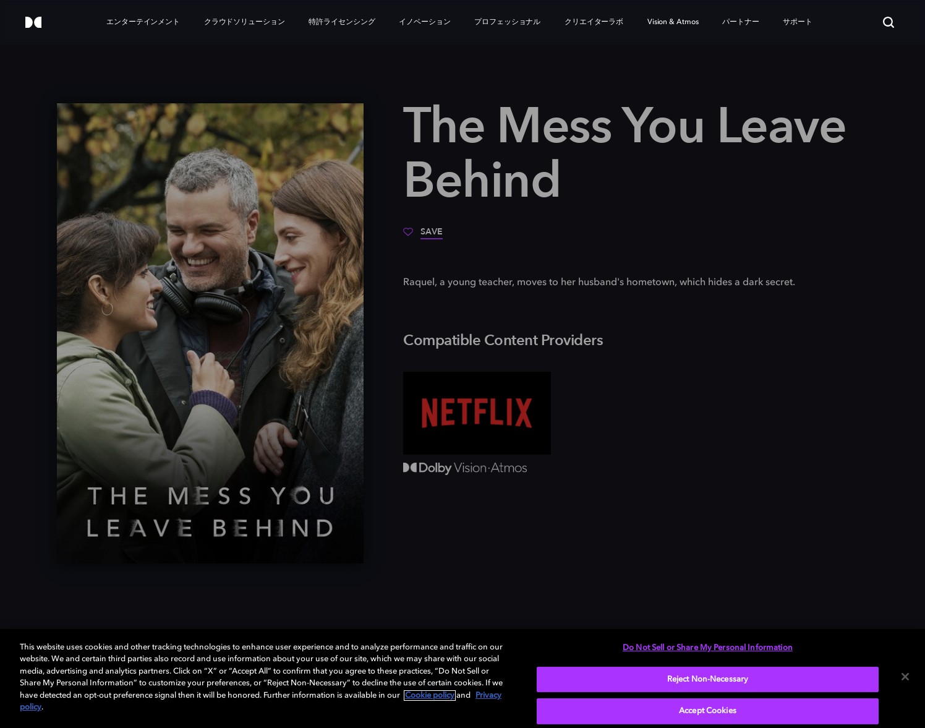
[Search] (888, 22)
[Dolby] (33, 23)
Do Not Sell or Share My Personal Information (708, 648)
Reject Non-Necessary (708, 679)
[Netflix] (477, 413)
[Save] (423, 236)
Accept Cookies (707, 711)
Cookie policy (429, 696)
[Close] (905, 676)
